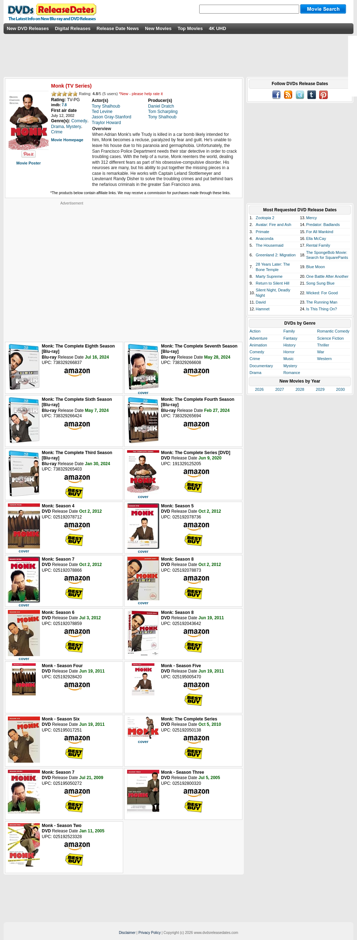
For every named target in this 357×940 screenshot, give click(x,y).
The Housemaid (269, 245)
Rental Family (318, 245)
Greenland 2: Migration (276, 255)
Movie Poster (28, 163)
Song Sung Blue (320, 283)
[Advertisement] (67, 273)
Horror (289, 352)
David (261, 302)
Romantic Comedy (333, 331)
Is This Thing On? (321, 309)
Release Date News (118, 28)
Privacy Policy (150, 933)
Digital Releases (73, 28)
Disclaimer (127, 933)
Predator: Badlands (323, 224)
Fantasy (290, 338)
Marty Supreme (269, 276)
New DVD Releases (28, 28)
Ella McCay (316, 238)
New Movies (158, 28)
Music (288, 358)
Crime (255, 358)
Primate (262, 232)
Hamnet (263, 309)
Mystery (290, 366)
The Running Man (321, 302)
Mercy (311, 218)
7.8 (64, 105)
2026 (259, 389)
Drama (255, 372)
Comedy (257, 352)
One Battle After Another (327, 276)
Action (255, 331)
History (289, 345)
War (320, 352)
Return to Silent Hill (272, 283)
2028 (300, 389)
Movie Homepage (67, 140)
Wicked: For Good (322, 293)
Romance (291, 372)
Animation (258, 345)
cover (143, 392)
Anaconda (264, 238)
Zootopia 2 (265, 218)
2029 (320, 389)
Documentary (261, 366)
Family (289, 331)
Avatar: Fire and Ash (273, 224)
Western (324, 358)
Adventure (258, 338)
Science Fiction (330, 338)
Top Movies (190, 28)
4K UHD (217, 28)
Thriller (323, 345)
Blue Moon (315, 267)
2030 (340, 389)
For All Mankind (319, 232)
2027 (279, 389)
